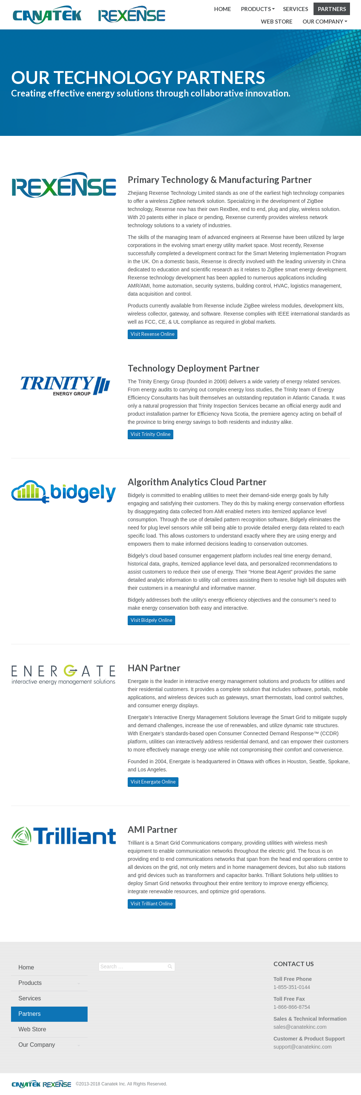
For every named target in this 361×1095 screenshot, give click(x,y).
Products (256, 9)
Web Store (277, 21)
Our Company (322, 21)
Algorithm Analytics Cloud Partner (197, 481)
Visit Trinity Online (150, 434)
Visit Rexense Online (152, 334)
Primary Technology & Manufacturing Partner (220, 179)
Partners (332, 9)
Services (295, 9)
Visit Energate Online (153, 782)
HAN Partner (154, 667)
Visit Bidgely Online (151, 620)
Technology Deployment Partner (193, 368)
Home (222, 9)
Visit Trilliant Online (152, 903)
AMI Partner (152, 829)
